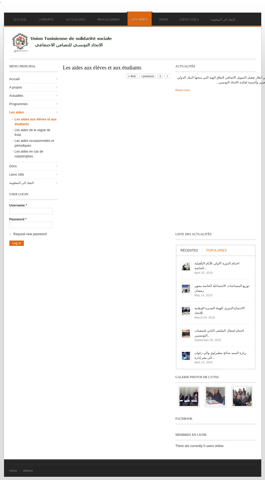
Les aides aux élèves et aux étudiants (36, 121)
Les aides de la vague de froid (32, 132)
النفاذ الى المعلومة (223, 19)
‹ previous (147, 76)
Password (18, 219)
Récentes (189, 250)
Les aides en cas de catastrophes (29, 154)
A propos (46, 19)
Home (13, 470)
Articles (28, 470)
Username (18, 205)
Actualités (75, 19)
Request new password (30, 234)
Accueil (20, 19)
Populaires (216, 250)
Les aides (139, 19)
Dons (163, 19)
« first (132, 76)
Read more (183, 90)
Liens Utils (189, 19)
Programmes (108, 19)
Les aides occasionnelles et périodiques (34, 143)
